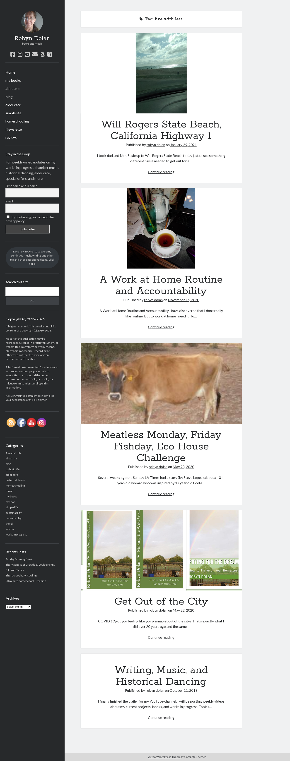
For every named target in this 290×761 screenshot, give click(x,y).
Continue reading (161, 172)
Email (9, 201)
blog (9, 96)
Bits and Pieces (15, 570)
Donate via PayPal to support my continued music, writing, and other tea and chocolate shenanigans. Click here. (32, 257)
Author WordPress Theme (164, 757)
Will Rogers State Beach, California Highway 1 (161, 73)
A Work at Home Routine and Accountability (161, 228)
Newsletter (14, 129)
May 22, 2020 (183, 610)
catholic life (12, 469)
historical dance (15, 480)
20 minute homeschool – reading (26, 581)
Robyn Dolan (32, 38)
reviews (11, 137)
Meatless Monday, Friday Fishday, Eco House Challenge (161, 383)
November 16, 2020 (183, 300)
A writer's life (14, 453)
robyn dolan (156, 144)
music (9, 491)
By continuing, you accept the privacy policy (30, 219)
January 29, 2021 (183, 144)
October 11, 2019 (183, 690)
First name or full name (21, 186)
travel (9, 523)
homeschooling (17, 121)
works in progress (16, 534)
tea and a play (14, 518)
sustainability (14, 512)
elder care (13, 105)
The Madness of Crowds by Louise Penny (30, 564)
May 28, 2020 (183, 466)
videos (10, 529)
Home (10, 72)
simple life (13, 113)
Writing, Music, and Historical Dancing (161, 676)
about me (12, 88)
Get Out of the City (161, 550)
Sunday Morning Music (19, 559)
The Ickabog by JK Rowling (21, 575)
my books (13, 80)
